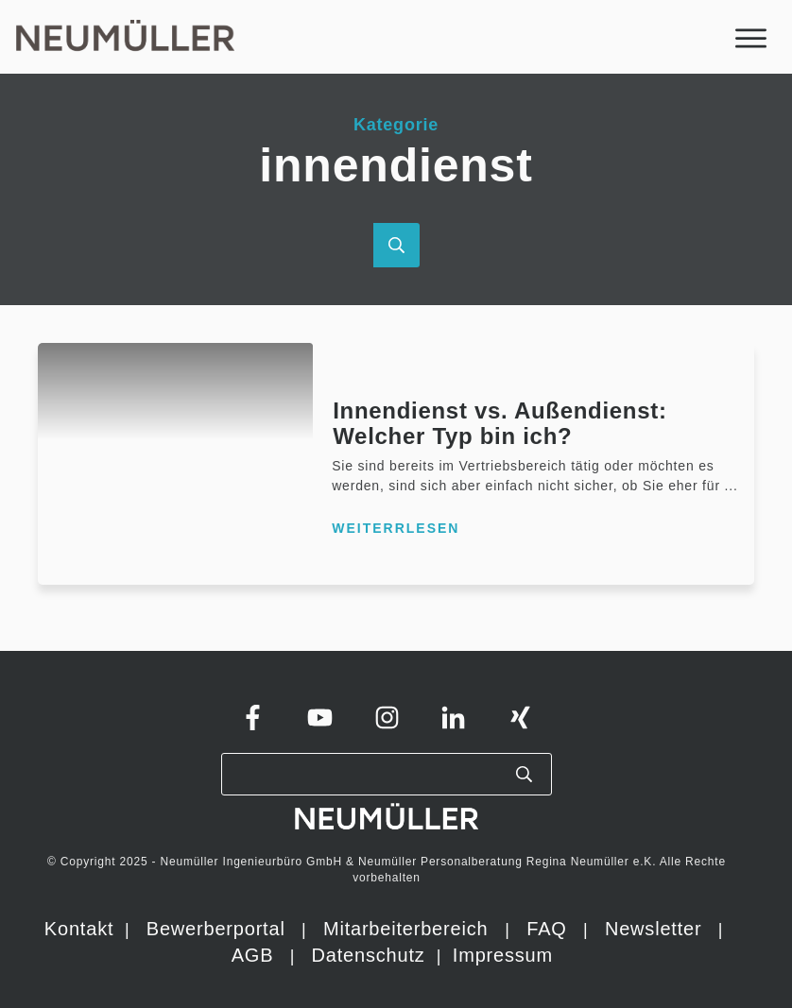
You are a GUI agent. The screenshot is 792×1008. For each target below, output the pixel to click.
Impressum (503, 955)
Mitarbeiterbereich (408, 928)
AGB (253, 955)
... (731, 485)
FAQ (546, 928)
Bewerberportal (215, 928)
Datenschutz (371, 955)
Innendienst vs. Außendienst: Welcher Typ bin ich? (499, 423)
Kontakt (78, 928)
